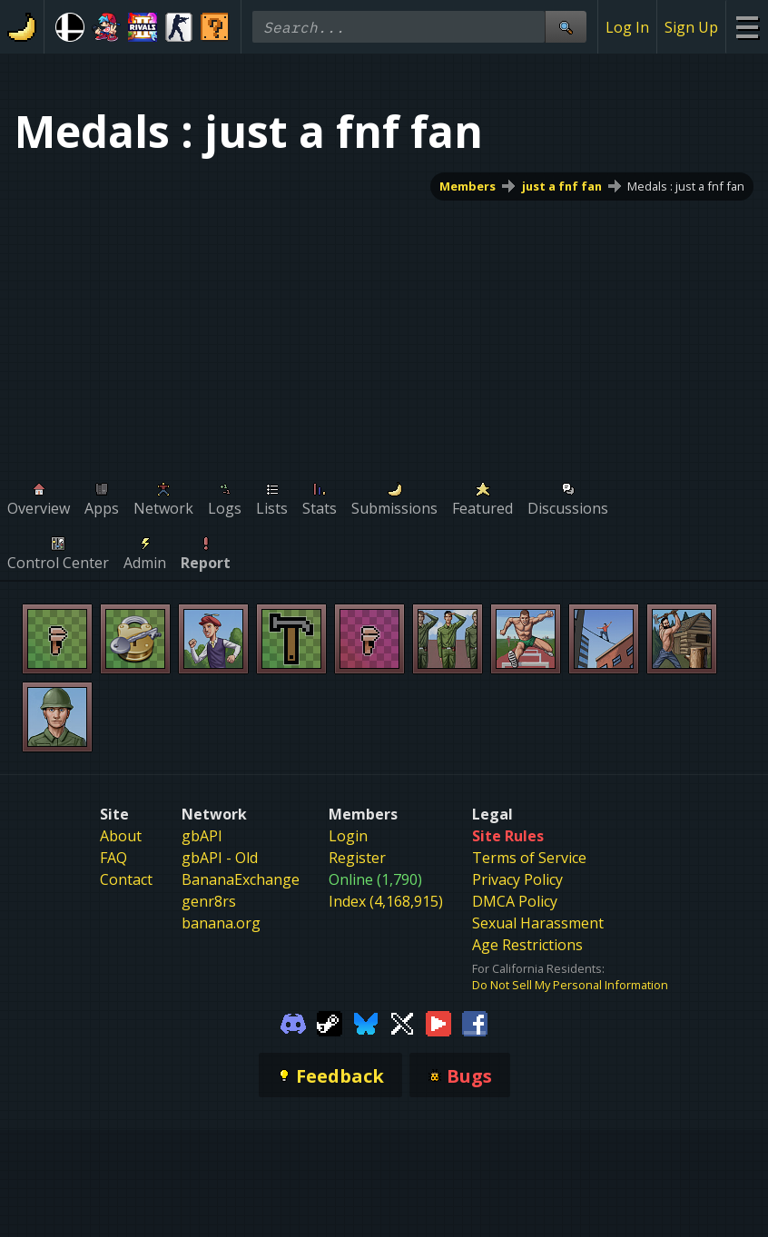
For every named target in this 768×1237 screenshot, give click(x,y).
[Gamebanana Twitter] (402, 1022)
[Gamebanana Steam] (329, 1022)
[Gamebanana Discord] (293, 1022)
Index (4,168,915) (386, 901)
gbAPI (202, 836)
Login (348, 836)
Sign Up (691, 27)
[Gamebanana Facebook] (474, 1022)
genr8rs (209, 901)
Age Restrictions (527, 945)
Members (467, 186)
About (121, 836)
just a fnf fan (562, 186)
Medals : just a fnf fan (685, 186)
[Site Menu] (746, 27)
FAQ (113, 858)
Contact (126, 879)
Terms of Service (529, 858)
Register (357, 858)
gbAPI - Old (220, 858)
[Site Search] (565, 27)
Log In (627, 27)
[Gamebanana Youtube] (438, 1022)
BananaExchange (241, 879)
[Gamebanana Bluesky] (365, 1022)
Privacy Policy (517, 879)
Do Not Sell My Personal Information (570, 985)
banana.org (221, 923)
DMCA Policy (514, 901)
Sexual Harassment (538, 923)
